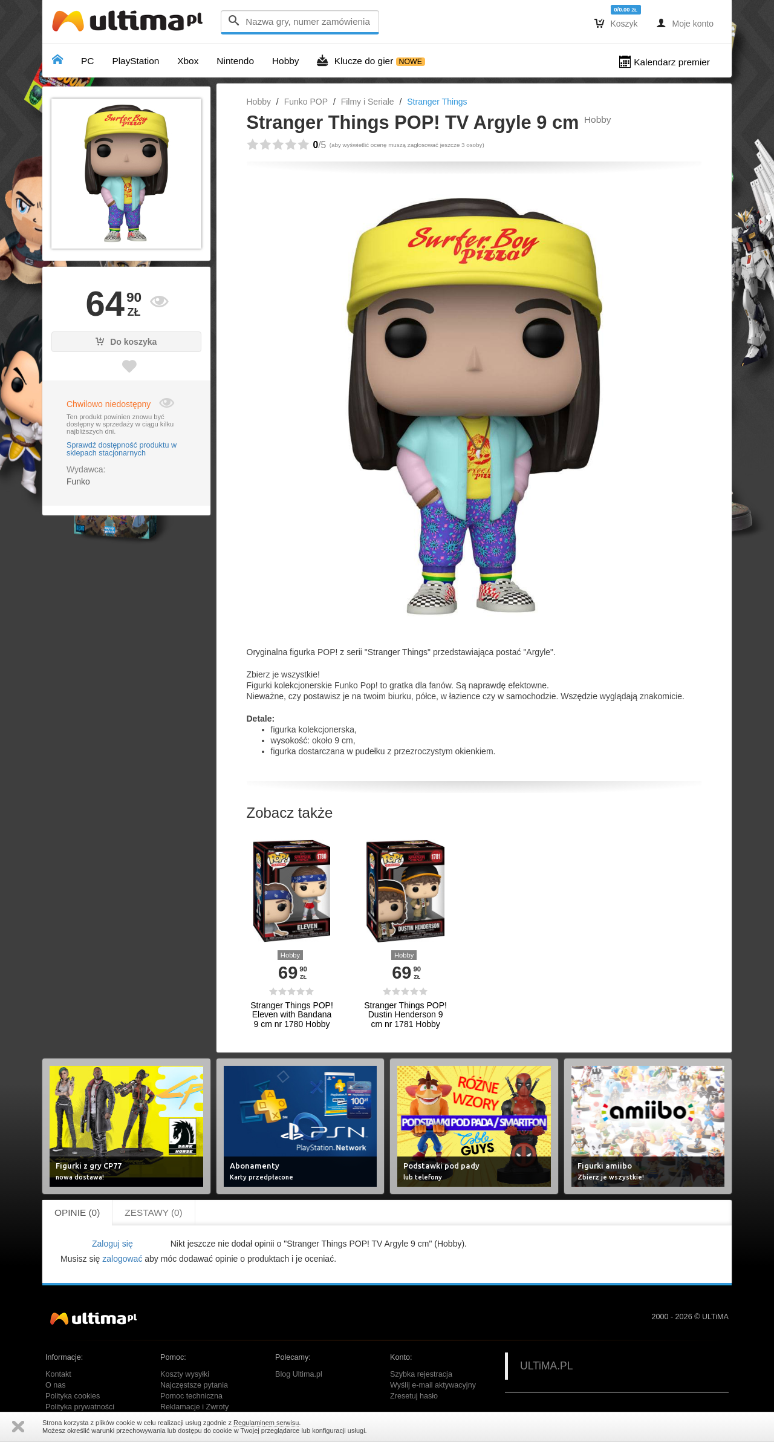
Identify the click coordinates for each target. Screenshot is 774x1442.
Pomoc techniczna (191, 1396)
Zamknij (18, 1426)
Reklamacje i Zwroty (194, 1407)
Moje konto (685, 23)
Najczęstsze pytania (194, 1385)
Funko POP (306, 101)
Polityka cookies (72, 1396)
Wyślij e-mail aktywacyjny (433, 1385)
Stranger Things (437, 101)
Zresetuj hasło (414, 1396)
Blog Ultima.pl (298, 1374)
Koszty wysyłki (184, 1374)
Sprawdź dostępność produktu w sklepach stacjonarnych (122, 449)
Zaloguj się (112, 1243)
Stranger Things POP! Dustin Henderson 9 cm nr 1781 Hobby (405, 1015)
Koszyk (616, 23)
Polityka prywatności (79, 1407)
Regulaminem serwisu (266, 1422)
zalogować (122, 1259)
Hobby (259, 101)
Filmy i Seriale (367, 101)
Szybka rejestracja (421, 1374)
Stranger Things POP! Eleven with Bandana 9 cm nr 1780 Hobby (291, 1015)
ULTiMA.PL (546, 1366)
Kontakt (58, 1374)
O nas (55, 1385)
